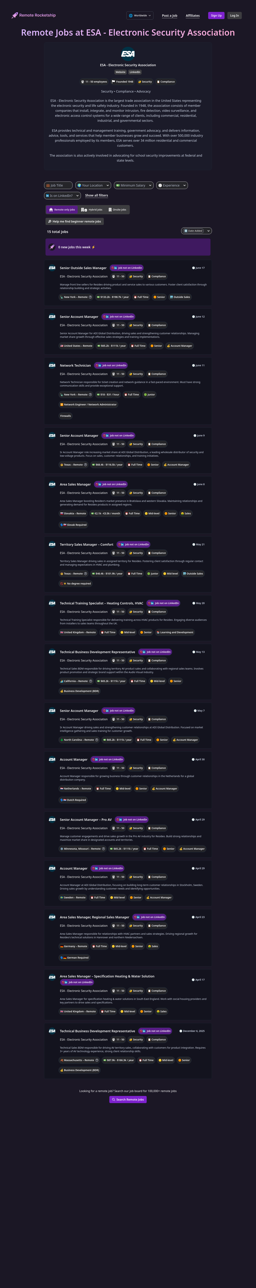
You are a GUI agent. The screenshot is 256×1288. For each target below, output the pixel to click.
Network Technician (75, 364)
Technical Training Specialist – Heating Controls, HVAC (101, 602)
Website (121, 72)
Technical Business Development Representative (97, 650)
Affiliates (193, 15)
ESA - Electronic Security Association (128, 65)
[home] (33, 15)
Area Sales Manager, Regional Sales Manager (94, 916)
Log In (234, 15)
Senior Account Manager (79, 315)
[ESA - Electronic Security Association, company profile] (52, 266)
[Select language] (139, 15)
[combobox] (46, 185)
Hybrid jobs (91, 209)
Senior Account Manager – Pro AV (86, 818)
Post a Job (169, 15)
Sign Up (216, 15)
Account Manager (73, 758)
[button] (128, 281)
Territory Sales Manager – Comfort (86, 543)
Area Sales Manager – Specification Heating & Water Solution (107, 975)
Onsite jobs (117, 209)
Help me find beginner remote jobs (74, 220)
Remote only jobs (62, 209)
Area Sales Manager (75, 483)
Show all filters (96, 195)
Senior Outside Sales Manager (83, 266)
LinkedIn (135, 72)
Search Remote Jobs (128, 1098)
